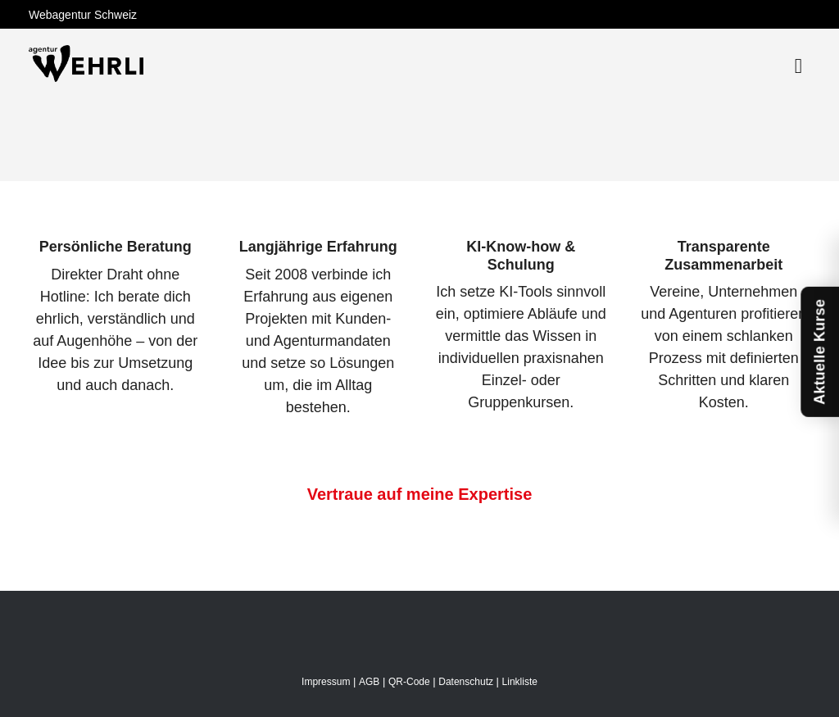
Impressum (326, 682)
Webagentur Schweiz (83, 14)
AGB (369, 682)
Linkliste (519, 682)
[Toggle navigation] (798, 66)
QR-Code (409, 682)
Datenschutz (465, 682)
